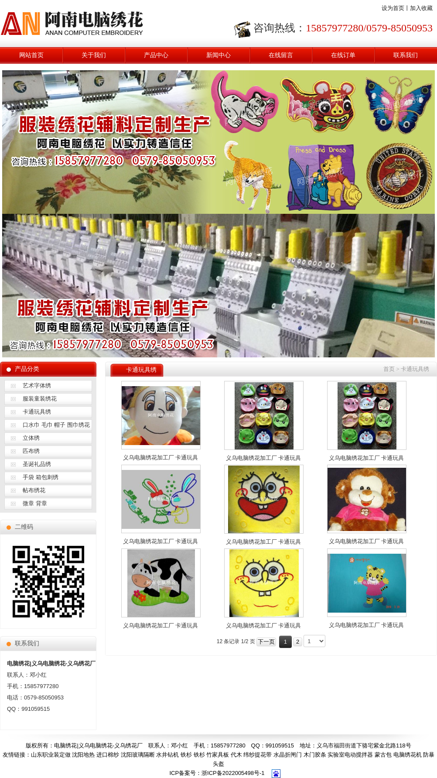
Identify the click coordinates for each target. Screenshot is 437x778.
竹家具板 (217, 754)
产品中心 (156, 55)
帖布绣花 (34, 490)
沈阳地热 (83, 754)
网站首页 (31, 55)
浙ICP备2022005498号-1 (233, 773)
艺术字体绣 (37, 385)
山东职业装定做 (51, 754)
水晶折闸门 (287, 754)
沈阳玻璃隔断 (138, 754)
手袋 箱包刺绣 (40, 477)
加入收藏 (421, 8)
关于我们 (94, 55)
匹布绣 (31, 451)
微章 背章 (35, 503)
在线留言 (281, 55)
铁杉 (186, 754)
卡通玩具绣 (37, 411)
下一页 (266, 641)
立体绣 (31, 438)
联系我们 (405, 55)
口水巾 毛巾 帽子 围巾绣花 (56, 425)
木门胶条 (315, 754)
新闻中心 (218, 55)
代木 (236, 754)
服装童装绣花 (40, 398)
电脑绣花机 (407, 754)
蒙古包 (383, 754)
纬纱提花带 (257, 754)
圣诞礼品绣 (37, 464)
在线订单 (343, 55)
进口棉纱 (107, 754)
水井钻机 (167, 754)
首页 (389, 369)
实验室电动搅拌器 (350, 754)
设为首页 (393, 8)
